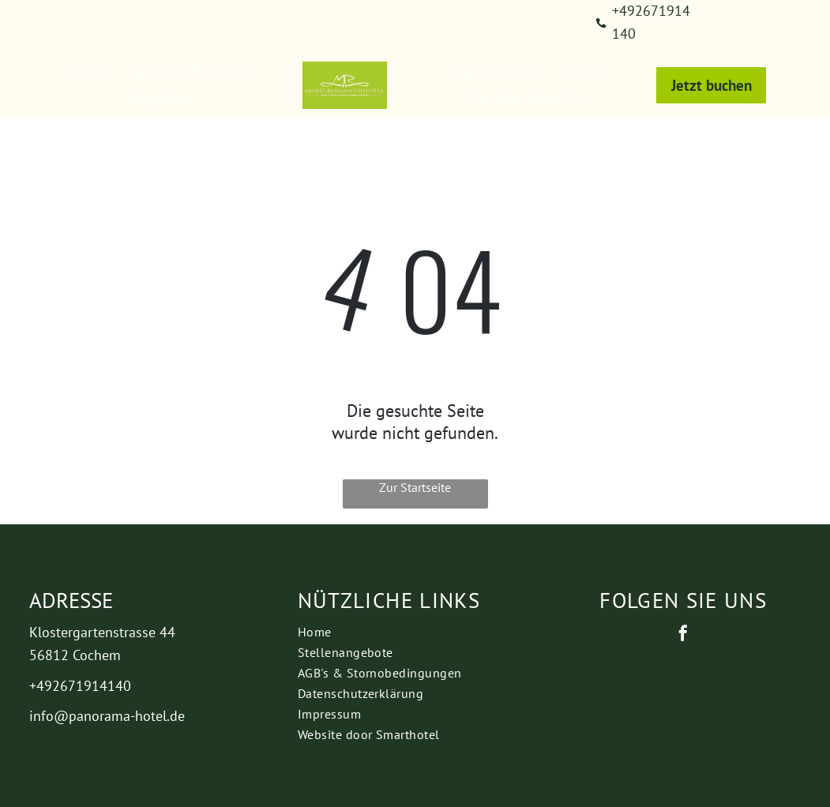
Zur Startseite (415, 487)
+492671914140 (80, 686)
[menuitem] (86, 71)
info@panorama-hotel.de (107, 716)
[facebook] (683, 635)
